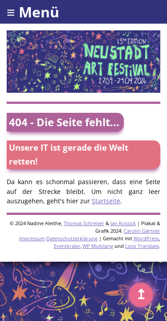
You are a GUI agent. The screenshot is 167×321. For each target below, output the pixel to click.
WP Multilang (97, 246)
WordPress (146, 238)
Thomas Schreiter (84, 223)
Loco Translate (142, 246)
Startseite (106, 201)
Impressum (32, 238)
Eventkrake (67, 246)
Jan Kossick (123, 223)
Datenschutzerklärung (72, 238)
